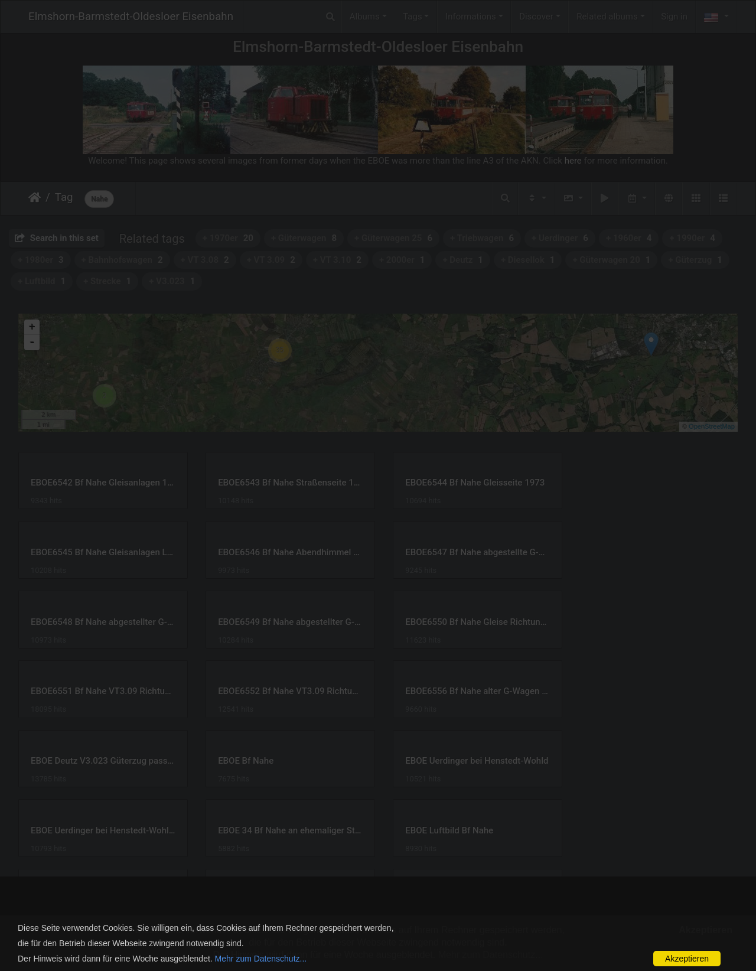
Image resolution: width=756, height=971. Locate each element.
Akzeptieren (687, 958)
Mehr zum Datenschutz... (261, 958)
